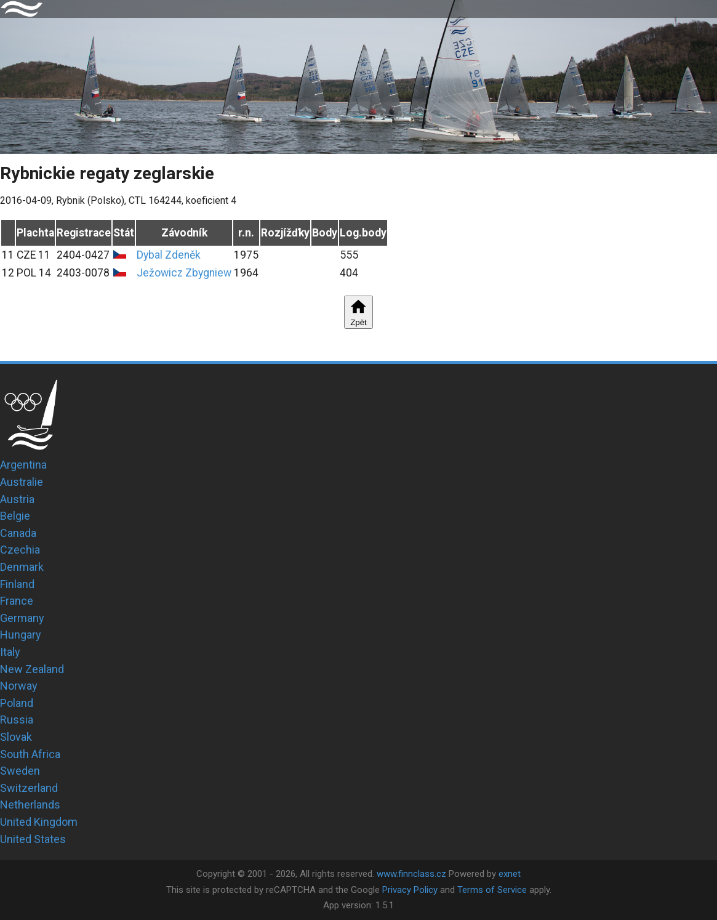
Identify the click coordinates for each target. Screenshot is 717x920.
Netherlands (30, 804)
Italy (10, 651)
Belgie (15, 515)
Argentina (23, 464)
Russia (16, 719)
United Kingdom (39, 821)
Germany (22, 617)
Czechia (20, 549)
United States (33, 839)
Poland (16, 702)
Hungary (20, 634)
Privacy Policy (410, 889)
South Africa (30, 754)
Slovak (16, 736)
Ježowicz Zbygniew (184, 273)
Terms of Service (492, 889)
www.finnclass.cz (411, 873)
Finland (17, 584)
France (16, 600)
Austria (17, 499)
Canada (18, 533)
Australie (21, 481)
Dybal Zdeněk (169, 255)
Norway (19, 685)
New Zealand (32, 669)
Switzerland (29, 787)
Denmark (22, 566)
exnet (510, 873)
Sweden (20, 770)
